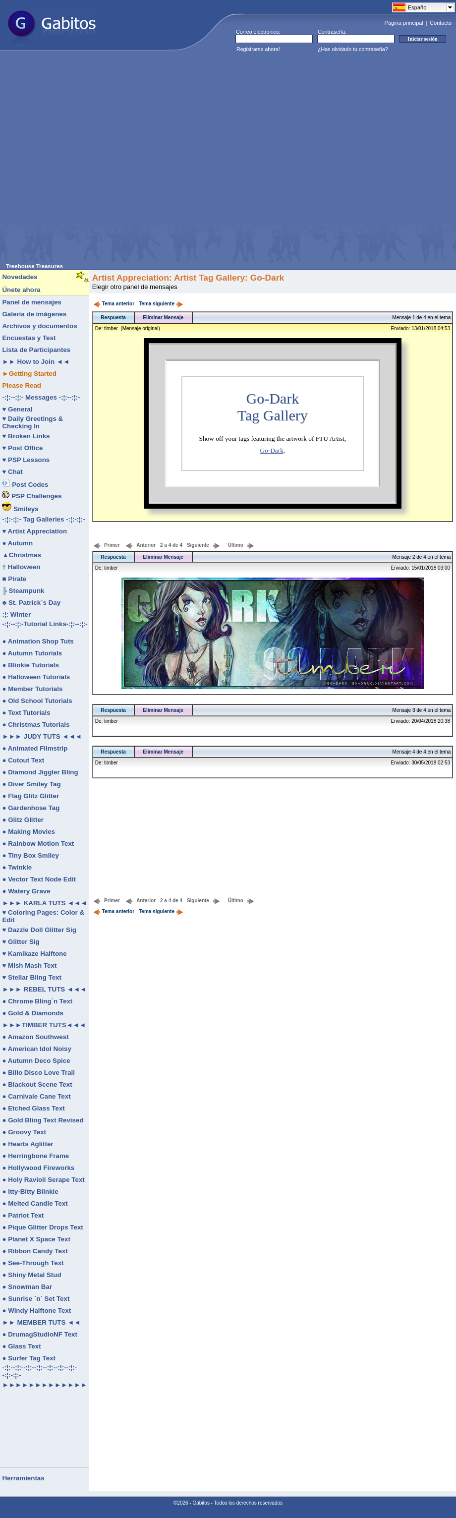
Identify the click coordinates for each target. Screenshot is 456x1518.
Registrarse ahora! (258, 49)
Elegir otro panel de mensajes (134, 287)
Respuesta (113, 317)
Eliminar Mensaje (163, 317)
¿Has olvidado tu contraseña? (353, 49)
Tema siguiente (161, 303)
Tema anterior (113, 303)
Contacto (441, 23)
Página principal (404, 23)
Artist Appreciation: (132, 278)
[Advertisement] (103, 160)
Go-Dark (271, 450)
